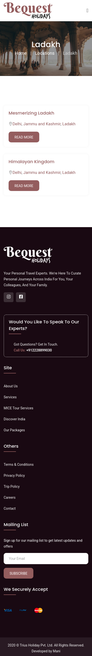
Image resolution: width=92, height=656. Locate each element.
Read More (23, 137)
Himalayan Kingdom (31, 162)
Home (20, 53)
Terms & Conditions (19, 464)
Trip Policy (12, 486)
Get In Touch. (48, 344)
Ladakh (69, 124)
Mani (56, 651)
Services (10, 397)
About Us (11, 386)
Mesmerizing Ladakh (31, 113)
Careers (9, 497)
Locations (44, 53)
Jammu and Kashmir (42, 124)
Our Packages (14, 430)
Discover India (14, 419)
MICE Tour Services (18, 408)
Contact (10, 508)
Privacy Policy (14, 475)
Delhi (17, 124)
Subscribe (18, 573)
